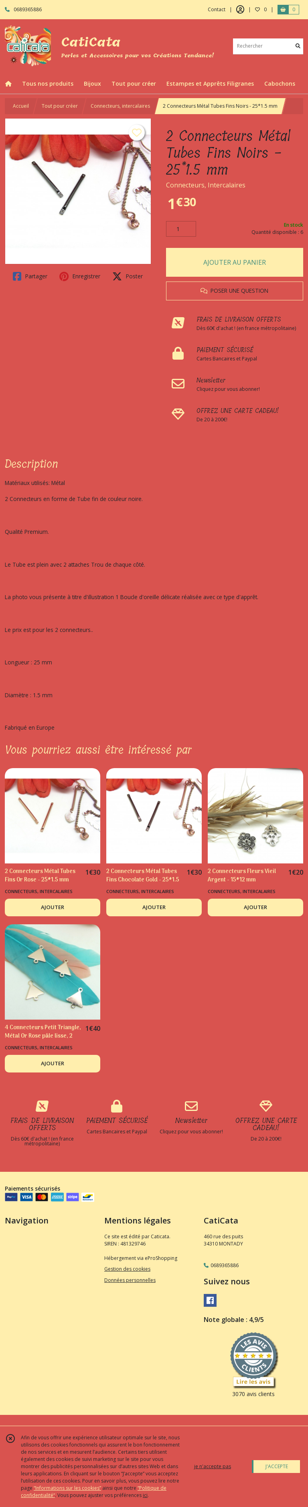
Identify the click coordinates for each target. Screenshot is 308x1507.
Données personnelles (130, 1280)
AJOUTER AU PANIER (234, 262)
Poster (127, 276)
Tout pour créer (60, 106)
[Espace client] (240, 10)
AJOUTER (52, 907)
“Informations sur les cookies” (67, 1488)
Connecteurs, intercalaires (120, 106)
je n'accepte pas (212, 1466)
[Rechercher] (298, 46)
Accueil (21, 106)
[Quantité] (181, 229)
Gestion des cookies (127, 1269)
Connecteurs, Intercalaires (205, 185)
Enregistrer (79, 276)
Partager (30, 276)
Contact (216, 9)
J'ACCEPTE (276, 1466)
